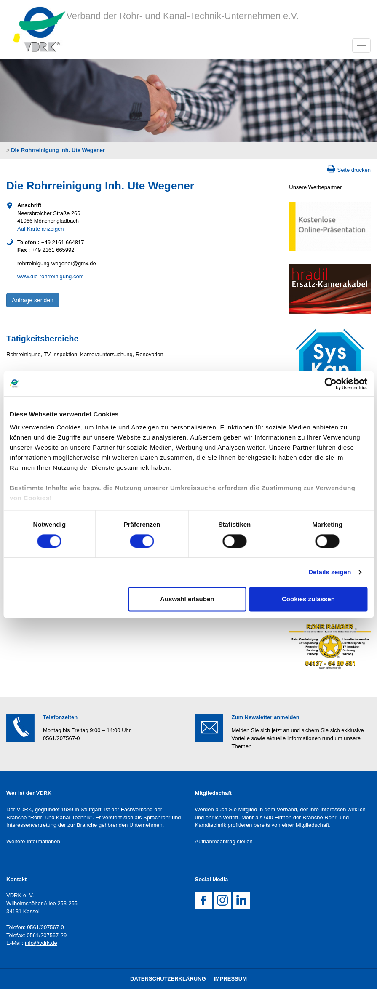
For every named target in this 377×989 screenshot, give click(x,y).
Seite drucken (354, 170)
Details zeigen (329, 572)
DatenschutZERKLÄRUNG (168, 979)
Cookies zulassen (308, 598)
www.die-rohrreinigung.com (50, 276)
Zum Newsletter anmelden (265, 717)
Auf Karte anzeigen (40, 229)
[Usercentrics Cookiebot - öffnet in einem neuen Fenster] (330, 383)
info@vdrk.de (41, 943)
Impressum (230, 979)
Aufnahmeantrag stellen (224, 841)
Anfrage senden (32, 300)
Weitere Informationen (33, 841)
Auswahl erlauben (187, 598)
